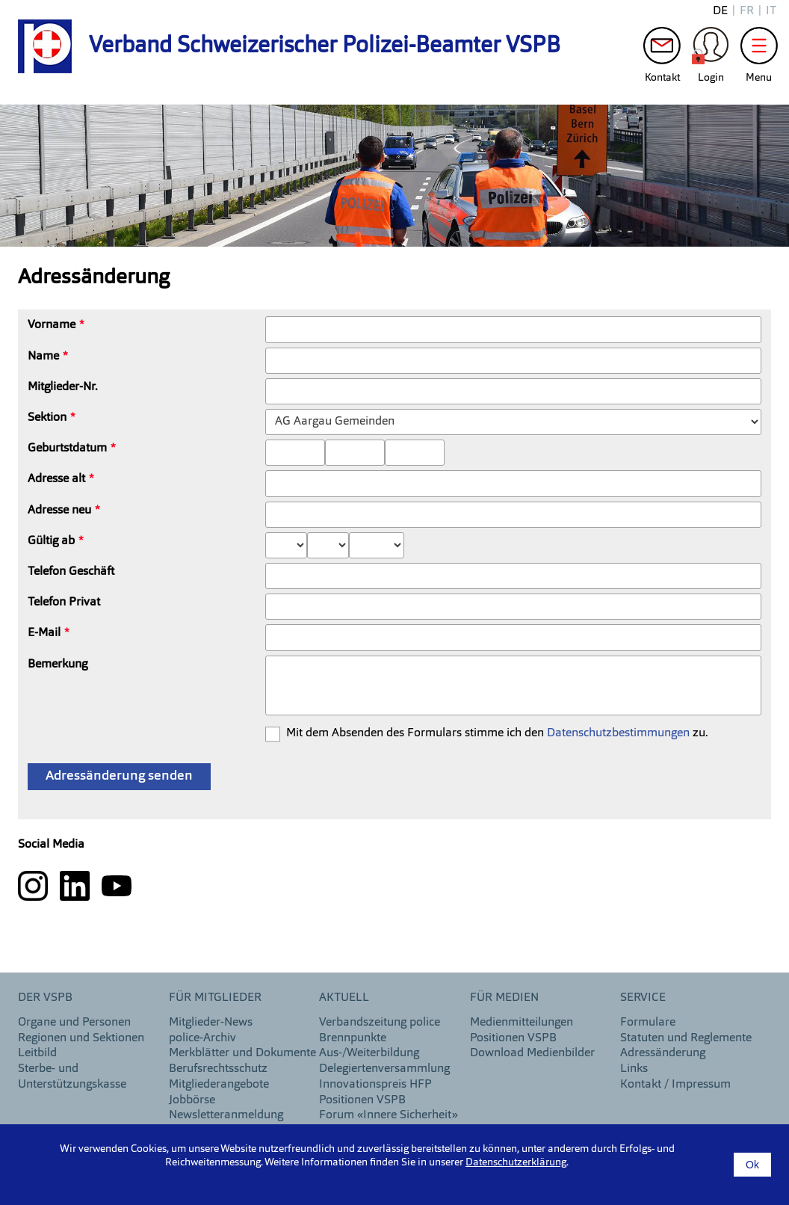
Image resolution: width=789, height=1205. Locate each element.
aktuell (344, 998)
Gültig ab (51, 541)
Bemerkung (57, 665)
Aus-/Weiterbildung (369, 1053)
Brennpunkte (352, 1038)
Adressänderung (662, 1053)
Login (710, 49)
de (720, 11)
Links (634, 1069)
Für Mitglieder (215, 998)
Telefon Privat (64, 602)
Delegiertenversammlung (384, 1069)
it (771, 11)
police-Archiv (202, 1038)
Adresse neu (59, 511)
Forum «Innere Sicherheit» (388, 1115)
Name (43, 357)
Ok (752, 1165)
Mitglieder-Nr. (63, 387)
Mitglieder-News (211, 1023)
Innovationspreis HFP (375, 1085)
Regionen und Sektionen (81, 1038)
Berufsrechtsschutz (218, 1069)
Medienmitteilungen (521, 1023)
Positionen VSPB (362, 1100)
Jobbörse (192, 1100)
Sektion (47, 418)
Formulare (647, 1023)
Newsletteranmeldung (226, 1115)
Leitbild (37, 1053)
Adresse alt (56, 479)
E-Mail (44, 633)
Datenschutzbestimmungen (618, 733)
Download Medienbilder (532, 1053)
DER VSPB (45, 998)
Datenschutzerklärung (515, 1162)
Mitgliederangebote (219, 1085)
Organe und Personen (74, 1023)
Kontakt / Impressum (675, 1085)
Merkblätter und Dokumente (242, 1053)
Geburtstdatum (67, 448)
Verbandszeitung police (379, 1023)
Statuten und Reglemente (686, 1038)
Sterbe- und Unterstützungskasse (72, 1077)
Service (643, 998)
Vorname (51, 325)
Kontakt (662, 49)
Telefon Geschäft (71, 572)
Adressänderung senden (119, 776)
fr (747, 11)
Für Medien (504, 998)
